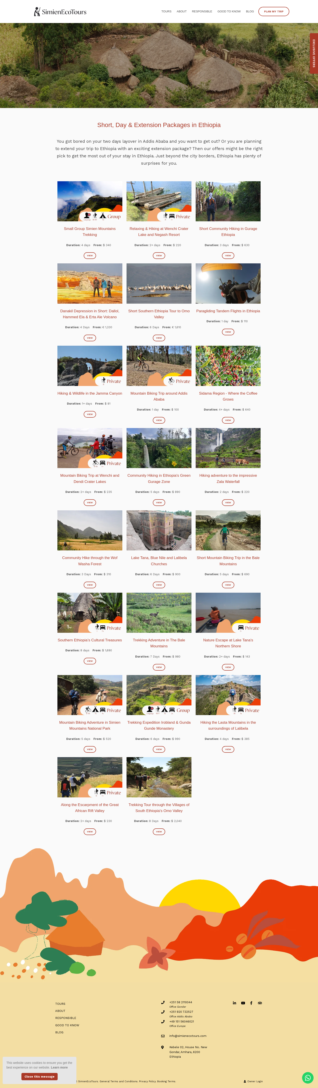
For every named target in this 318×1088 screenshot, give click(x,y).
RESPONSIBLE (202, 11)
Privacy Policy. (147, 1081)
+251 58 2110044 (180, 1002)
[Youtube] (243, 1003)
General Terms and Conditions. (119, 1081)
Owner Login (253, 1081)
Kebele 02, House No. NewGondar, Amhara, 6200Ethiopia (188, 1052)
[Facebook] (251, 1003)
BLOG (250, 11)
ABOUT (182, 11)
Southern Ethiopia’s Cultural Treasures (90, 640)
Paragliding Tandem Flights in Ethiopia (228, 311)
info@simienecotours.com (187, 1036)
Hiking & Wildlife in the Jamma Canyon (89, 393)
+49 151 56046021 (181, 1021)
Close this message (40, 1076)
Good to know (229, 11)
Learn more (59, 1067)
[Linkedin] (234, 1003)
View (90, 255)
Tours (166, 11)
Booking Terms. (166, 1081)
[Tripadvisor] (260, 1003)
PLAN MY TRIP (274, 11)
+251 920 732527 (181, 1011)
